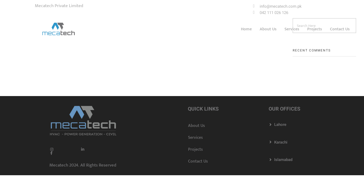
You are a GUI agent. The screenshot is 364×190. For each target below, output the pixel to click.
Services (291, 29)
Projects (314, 29)
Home (246, 29)
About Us (268, 29)
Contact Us (340, 29)
